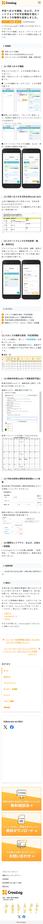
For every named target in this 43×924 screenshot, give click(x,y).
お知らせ (7, 613)
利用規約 (5, 879)
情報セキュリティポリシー (11, 875)
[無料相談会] (21, 799)
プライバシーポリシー (10, 872)
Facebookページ (10, 616)
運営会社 (5, 886)
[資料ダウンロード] (21, 824)
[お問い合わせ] (21, 850)
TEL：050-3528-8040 (10, 897)
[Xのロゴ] (19, 916)
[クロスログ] (9, 3)
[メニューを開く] (39, 2)
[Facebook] (12, 727)
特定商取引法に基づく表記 (12, 883)
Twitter (7, 619)
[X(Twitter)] (5, 727)
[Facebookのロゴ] (23, 916)
